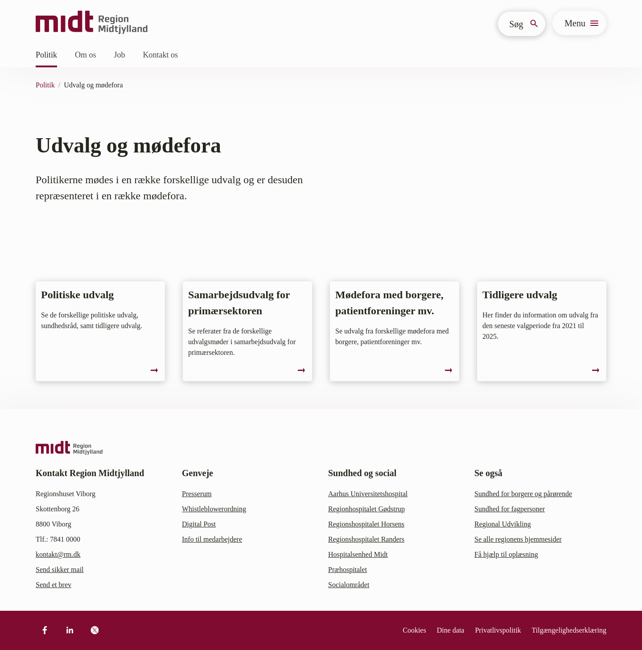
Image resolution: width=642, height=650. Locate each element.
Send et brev (53, 584)
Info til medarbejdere (212, 539)
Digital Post (199, 524)
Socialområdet (348, 584)
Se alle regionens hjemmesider (518, 539)
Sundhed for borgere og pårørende (523, 494)
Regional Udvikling (502, 524)
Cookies (414, 630)
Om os (85, 54)
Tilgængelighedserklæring (569, 630)
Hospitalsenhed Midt (358, 554)
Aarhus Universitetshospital (367, 494)
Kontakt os (160, 54)
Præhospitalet (347, 569)
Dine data (451, 630)
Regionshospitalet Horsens (366, 524)
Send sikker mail (60, 569)
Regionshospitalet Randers (366, 539)
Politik (46, 54)
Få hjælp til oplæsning (506, 554)
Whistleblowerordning (214, 509)
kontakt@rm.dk (58, 554)
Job (119, 54)
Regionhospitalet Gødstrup (366, 509)
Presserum (197, 494)
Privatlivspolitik (498, 630)
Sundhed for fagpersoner (509, 509)
